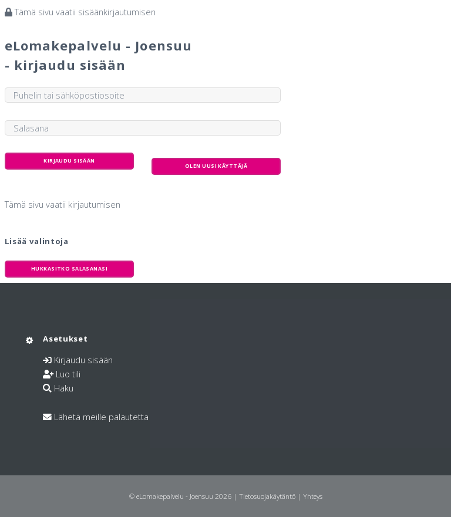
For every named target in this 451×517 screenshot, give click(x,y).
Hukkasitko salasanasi (69, 268)
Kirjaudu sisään (83, 360)
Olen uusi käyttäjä (216, 166)
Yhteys (312, 496)
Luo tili (68, 374)
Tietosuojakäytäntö (267, 496)
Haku (63, 388)
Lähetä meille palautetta (101, 417)
